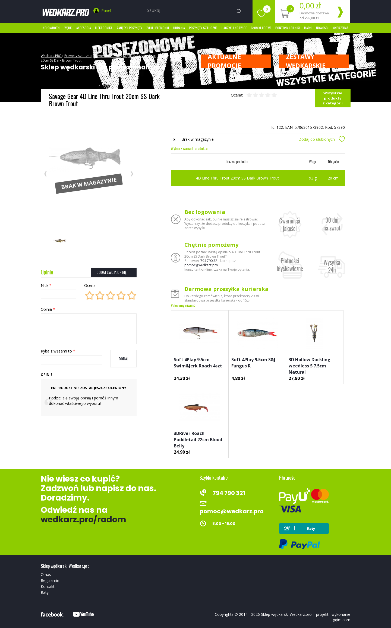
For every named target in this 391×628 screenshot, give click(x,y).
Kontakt (48, 586)
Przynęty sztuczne (203, 27)
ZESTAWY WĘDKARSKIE (306, 61)
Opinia (48, 309)
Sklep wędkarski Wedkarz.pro (286, 614)
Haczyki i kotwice (234, 27)
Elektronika (103, 27)
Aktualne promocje (224, 61)
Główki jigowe (261, 27)
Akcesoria (83, 27)
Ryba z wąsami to (58, 351)
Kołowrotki (51, 27)
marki (308, 27)
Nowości (322, 27)
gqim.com (341, 619)
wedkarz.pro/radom (83, 519)
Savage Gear (146, 55)
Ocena (90, 285)
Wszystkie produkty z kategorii (333, 98)
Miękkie (128, 55)
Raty (45, 592)
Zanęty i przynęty (129, 27)
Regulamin (50, 580)
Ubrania (179, 27)
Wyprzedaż (340, 27)
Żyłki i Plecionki (157, 27)
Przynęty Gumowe (107, 55)
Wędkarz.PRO (51, 55)
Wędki (68, 27)
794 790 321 (209, 260)
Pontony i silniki (287, 27)
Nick (46, 285)
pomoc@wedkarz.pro (201, 265)
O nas (46, 574)
